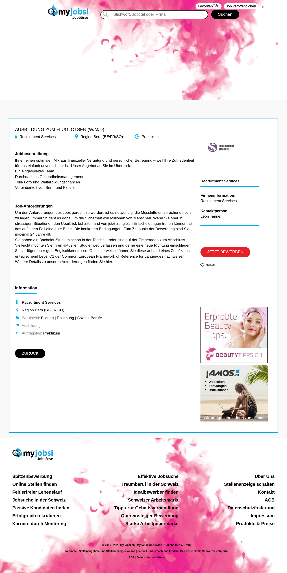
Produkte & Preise (255, 523)
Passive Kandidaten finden (41, 507)
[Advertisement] (143, 57)
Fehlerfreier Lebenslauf (37, 492)
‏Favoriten (208, 6)
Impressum (263, 515)
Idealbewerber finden (156, 492)
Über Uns (265, 476)
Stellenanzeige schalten (249, 484)
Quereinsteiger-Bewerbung (150, 515)
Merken (210, 264)
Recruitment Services (219, 181)
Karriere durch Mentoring (39, 523)
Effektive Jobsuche (158, 476)
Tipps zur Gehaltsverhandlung (146, 507)
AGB (270, 499)
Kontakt (266, 492)
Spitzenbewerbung (32, 476)
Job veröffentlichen (241, 6)
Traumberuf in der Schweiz (150, 484)
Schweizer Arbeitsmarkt (153, 499)
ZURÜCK (30, 353)
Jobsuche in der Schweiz (39, 499)
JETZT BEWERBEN (225, 252)
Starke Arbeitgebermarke (151, 523)
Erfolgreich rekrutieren (36, 515)
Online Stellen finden (34, 484)
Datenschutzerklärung (251, 507)
